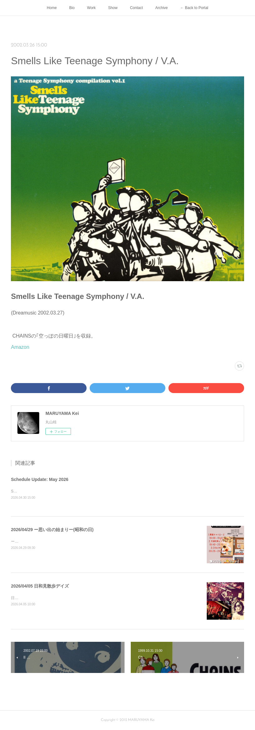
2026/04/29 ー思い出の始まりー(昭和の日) (52, 529)
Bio (71, 8)
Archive (161, 8)
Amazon (20, 347)
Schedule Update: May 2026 (39, 479)
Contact (136, 8)
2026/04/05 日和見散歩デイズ (40, 586)
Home (52, 8)
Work (91, 8)
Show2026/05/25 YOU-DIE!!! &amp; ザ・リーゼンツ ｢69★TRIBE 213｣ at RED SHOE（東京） (89, 491)
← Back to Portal (194, 8)
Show (112, 8)
